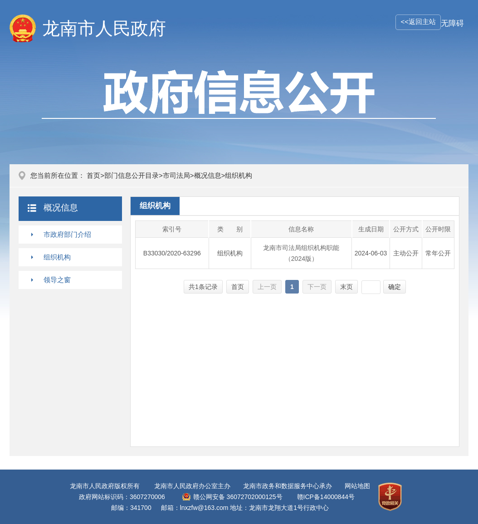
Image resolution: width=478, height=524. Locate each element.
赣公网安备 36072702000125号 (238, 496)
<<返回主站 (418, 21)
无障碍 (452, 23)
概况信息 (207, 175)
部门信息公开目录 (131, 175)
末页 (346, 286)
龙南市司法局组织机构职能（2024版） (301, 253)
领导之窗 (57, 280)
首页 (93, 175)
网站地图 (357, 486)
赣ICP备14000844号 (326, 496)
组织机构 (57, 257)
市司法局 (176, 175)
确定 (394, 286)
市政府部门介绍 (67, 234)
